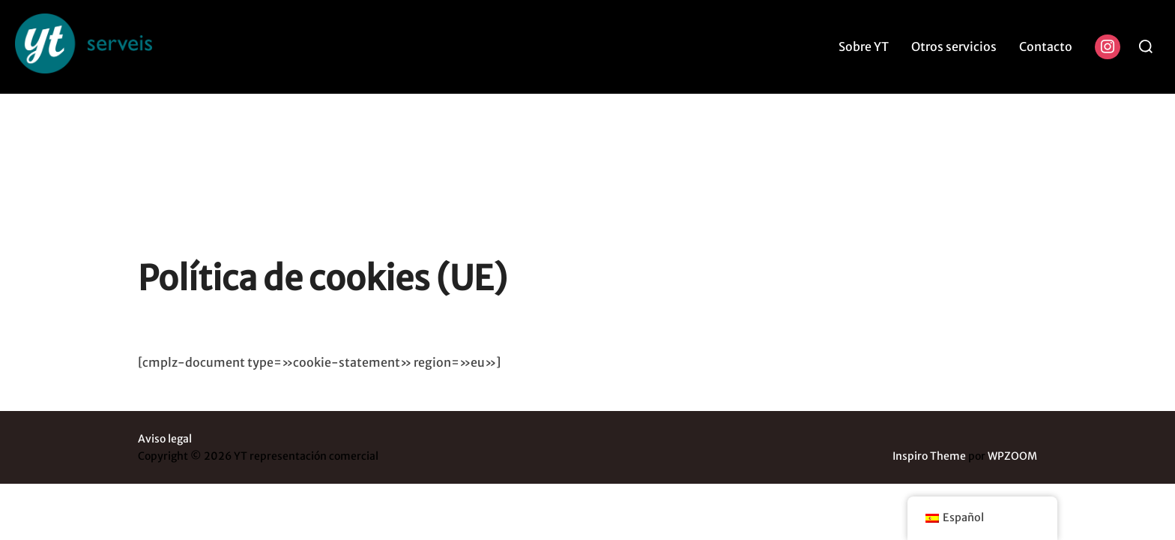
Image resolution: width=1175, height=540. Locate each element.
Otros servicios (954, 46)
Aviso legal (165, 345)
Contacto (1045, 46)
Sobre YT (864, 46)
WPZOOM (1012, 362)
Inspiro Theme (929, 362)
